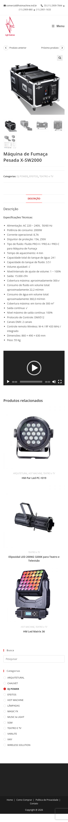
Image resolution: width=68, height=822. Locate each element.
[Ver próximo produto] (62, 47)
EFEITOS (33, 176)
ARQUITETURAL (20, 473)
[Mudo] (54, 382)
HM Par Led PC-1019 (34, 478)
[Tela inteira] (60, 382)
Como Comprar (24, 799)
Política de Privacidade (47, 799)
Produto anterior (17, 47)
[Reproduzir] (8, 382)
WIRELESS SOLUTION (18, 745)
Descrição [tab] (34, 198)
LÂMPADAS (13, 705)
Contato (34, 803)
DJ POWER (22, 176)
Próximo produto (50, 47)
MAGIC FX (12, 711)
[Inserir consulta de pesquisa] (34, 658)
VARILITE (12, 733)
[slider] (31, 382)
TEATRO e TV (46, 176)
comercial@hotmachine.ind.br (21, 5)
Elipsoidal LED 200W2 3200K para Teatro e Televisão (34, 558)
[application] (34, 368)
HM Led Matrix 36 (34, 631)
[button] (60, 58)
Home (10, 799)
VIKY (9, 739)
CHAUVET (12, 683)
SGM (10, 722)
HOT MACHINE (35, 473)
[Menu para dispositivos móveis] (58, 26)
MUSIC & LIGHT (15, 717)
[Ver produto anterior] (6, 47)
